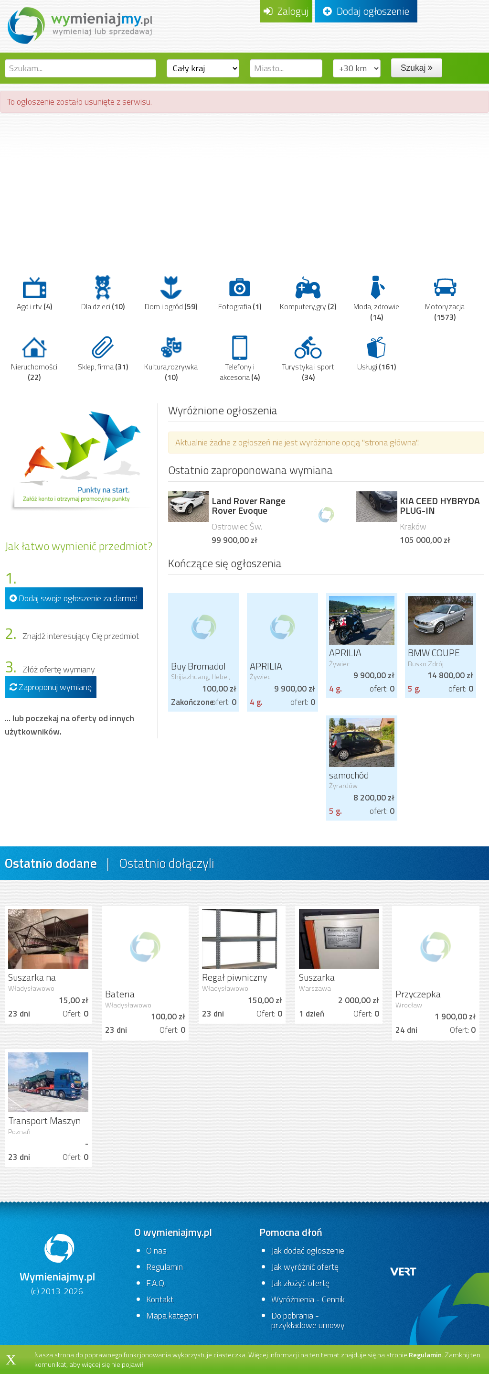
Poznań (19, 1131)
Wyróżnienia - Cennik (308, 1299)
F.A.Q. (156, 1283)
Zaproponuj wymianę (51, 687)
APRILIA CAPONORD (273, 672)
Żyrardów (343, 785)
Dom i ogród (171, 292)
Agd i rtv (34, 292)
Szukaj (417, 68)
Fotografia (239, 292)
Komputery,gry (308, 292)
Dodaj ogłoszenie (366, 11)
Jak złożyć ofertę (300, 1283)
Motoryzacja (445, 298)
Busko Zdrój (426, 664)
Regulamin (164, 1266)
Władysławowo (31, 988)
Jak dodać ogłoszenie (307, 1250)
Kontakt (159, 1299)
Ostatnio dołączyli (166, 863)
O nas (156, 1250)
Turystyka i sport (308, 358)
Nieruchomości (34, 358)
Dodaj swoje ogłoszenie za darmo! (74, 598)
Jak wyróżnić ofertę (305, 1266)
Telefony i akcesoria (240, 358)
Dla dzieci (103, 292)
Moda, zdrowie (376, 298)
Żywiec (260, 676)
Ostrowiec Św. (237, 526)
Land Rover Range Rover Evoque (249, 506)
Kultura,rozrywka (171, 358)
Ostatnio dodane (51, 863)
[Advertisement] (244, 189)
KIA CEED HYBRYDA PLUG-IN (440, 506)
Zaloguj (286, 11)
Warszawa (315, 988)
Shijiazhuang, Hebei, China (200, 680)
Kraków (413, 526)
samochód (349, 775)
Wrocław (408, 1005)
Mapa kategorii (172, 1315)
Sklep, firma (103, 353)
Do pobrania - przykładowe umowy (308, 1320)
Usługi (376, 353)
